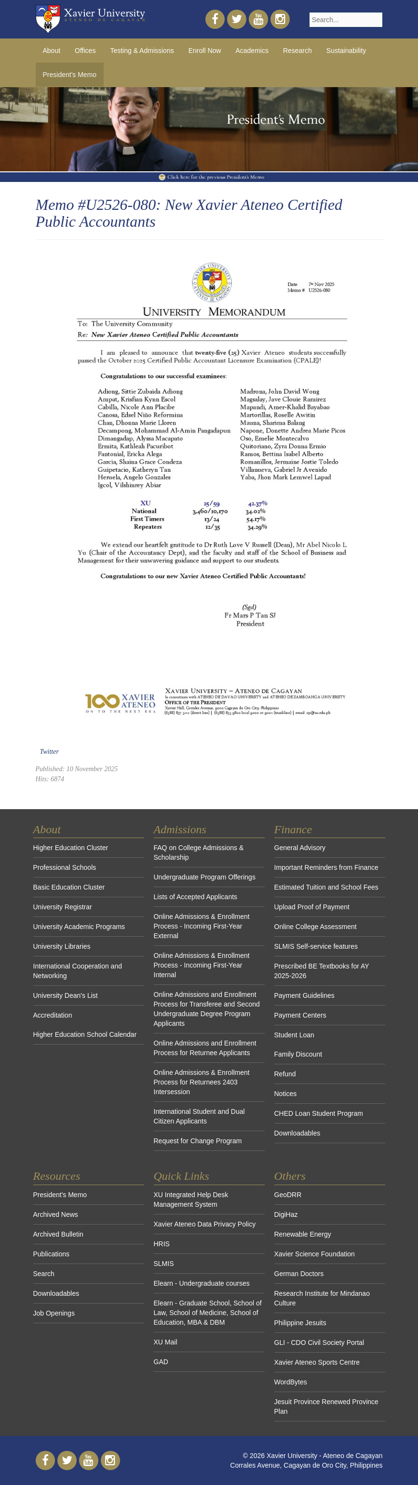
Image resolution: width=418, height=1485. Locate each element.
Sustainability (346, 50)
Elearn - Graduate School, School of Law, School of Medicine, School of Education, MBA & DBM (208, 1312)
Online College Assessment (315, 926)
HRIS (162, 1244)
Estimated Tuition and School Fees (326, 887)
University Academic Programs (79, 926)
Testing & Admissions (142, 50)
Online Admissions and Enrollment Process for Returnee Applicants (205, 1048)
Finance (293, 829)
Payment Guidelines (304, 995)
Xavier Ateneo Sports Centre (317, 1362)
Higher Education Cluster (70, 848)
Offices (85, 50)
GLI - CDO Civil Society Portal (319, 1342)
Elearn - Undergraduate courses (202, 1283)
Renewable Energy (302, 1234)
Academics (251, 50)
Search (43, 1274)
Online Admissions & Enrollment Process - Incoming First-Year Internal (202, 965)
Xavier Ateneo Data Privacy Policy (205, 1224)
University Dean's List (65, 995)
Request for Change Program (198, 1141)
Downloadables (297, 1133)
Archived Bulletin (58, 1234)
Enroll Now (205, 50)
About (52, 50)
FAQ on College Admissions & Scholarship (199, 852)
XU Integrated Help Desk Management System (191, 1199)
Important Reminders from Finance (326, 867)
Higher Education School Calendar (85, 1034)
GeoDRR (288, 1195)
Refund (285, 1074)
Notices (285, 1094)
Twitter (49, 751)
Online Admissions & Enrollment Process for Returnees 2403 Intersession (202, 1082)
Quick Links (181, 1176)
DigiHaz (286, 1214)
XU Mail (165, 1342)
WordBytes (290, 1382)
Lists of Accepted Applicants (196, 897)
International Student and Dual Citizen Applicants (199, 1116)
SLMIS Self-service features (316, 946)
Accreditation (52, 1015)
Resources (57, 1176)
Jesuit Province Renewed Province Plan (326, 1406)
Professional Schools (64, 867)
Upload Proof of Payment (312, 907)
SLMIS (164, 1263)
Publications (51, 1254)
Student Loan (294, 1035)
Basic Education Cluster (69, 887)
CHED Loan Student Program (318, 1113)
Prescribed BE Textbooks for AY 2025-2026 (321, 971)
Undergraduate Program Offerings (205, 877)
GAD (161, 1362)
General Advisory (300, 848)
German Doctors (299, 1274)
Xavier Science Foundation (314, 1254)
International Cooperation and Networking (77, 971)
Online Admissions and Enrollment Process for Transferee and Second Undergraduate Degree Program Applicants (207, 1009)
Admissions (180, 829)
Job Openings (54, 1313)
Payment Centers (300, 1015)
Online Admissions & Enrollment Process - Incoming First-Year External (202, 926)
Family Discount (298, 1054)
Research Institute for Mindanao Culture (322, 1298)
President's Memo (60, 1195)
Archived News (55, 1214)
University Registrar (62, 907)
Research (297, 50)
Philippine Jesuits (300, 1323)
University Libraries (62, 946)
